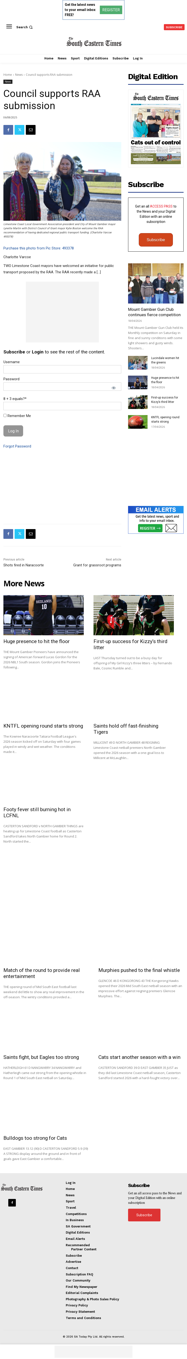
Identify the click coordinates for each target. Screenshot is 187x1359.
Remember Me (17, 416)
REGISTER (111, 10)
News (19, 75)
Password (11, 379)
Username (11, 362)
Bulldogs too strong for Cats (35, 1138)
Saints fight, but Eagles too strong (41, 1057)
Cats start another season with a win (139, 1057)
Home (7, 75)
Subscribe (156, 240)
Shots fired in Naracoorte (23, 565)
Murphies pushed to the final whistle (139, 970)
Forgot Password (17, 446)
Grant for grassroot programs (97, 565)
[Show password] (113, 387)
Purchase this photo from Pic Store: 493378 (38, 248)
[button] (25, 27)
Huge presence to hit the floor (36, 641)
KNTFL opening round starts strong (43, 726)
